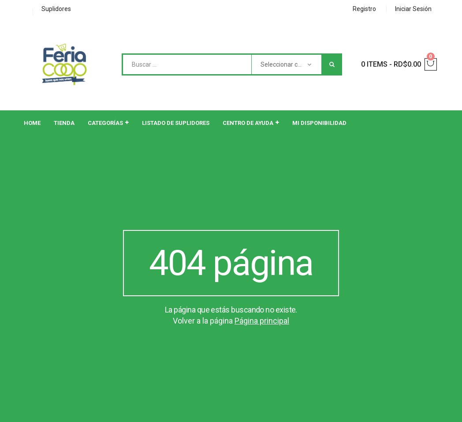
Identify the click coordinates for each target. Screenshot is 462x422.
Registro (364, 8)
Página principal (262, 320)
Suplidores (56, 8)
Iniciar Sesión (413, 8)
